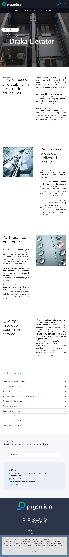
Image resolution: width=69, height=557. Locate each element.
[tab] (34, 381)
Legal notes (27, 550)
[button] (39, 4)
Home (3, 11)
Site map (18, 550)
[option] (34, 40)
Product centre (27, 536)
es (51, 4)
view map (14, 484)
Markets (11, 11)
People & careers (27, 538)
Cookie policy (49, 550)
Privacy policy (38, 550)
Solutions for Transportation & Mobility (33, 11)
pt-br (48, 4)
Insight (30, 541)
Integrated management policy (22, 544)
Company (30, 530)
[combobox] (34, 455)
